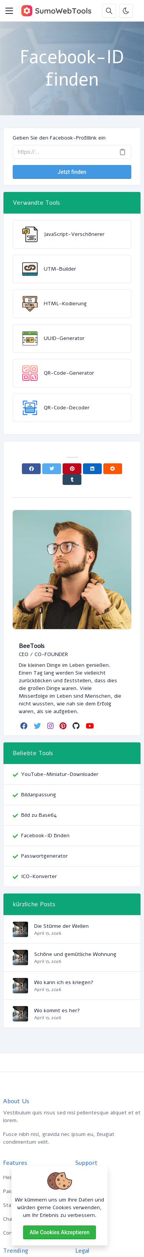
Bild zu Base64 (39, 815)
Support (85, 1219)
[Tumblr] (72, 479)
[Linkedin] (92, 468)
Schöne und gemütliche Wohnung (75, 954)
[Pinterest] (72, 468)
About (82, 1191)
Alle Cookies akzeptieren (59, 1232)
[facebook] (25, 726)
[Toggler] (9, 11)
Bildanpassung (38, 794)
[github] (77, 726)
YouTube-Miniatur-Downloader (59, 774)
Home (82, 1177)
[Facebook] (31, 468)
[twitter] (38, 726)
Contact (84, 1233)
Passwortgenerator (44, 856)
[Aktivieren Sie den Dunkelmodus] (126, 11)
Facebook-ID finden (45, 835)
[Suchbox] (109, 11)
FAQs (81, 1205)
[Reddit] (112, 468)
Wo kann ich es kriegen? (63, 982)
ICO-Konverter (39, 876)
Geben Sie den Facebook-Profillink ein (59, 137)
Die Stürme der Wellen (61, 926)
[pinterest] (64, 726)
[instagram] (51, 726)
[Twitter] (51, 468)
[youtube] (90, 726)
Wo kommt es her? (57, 1010)
